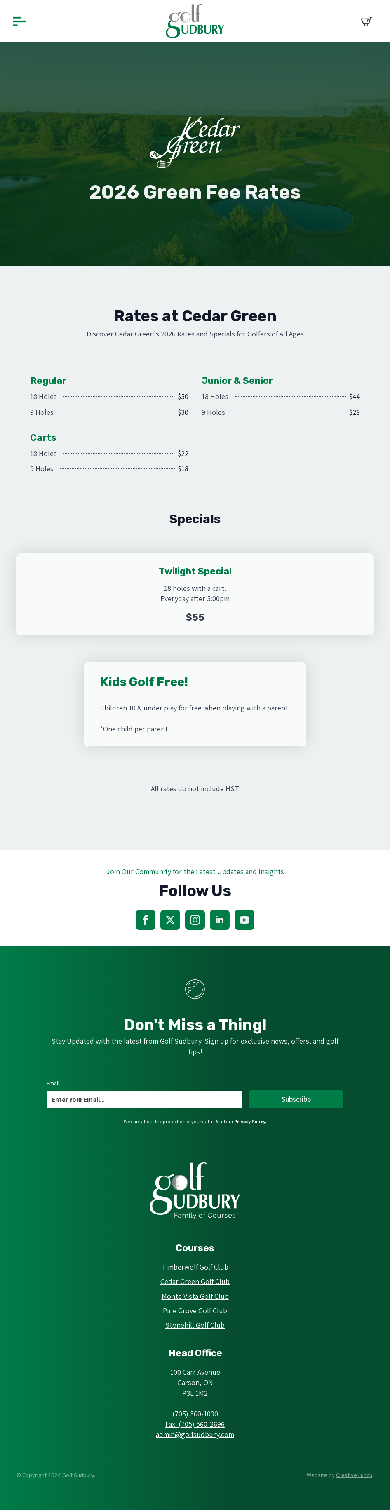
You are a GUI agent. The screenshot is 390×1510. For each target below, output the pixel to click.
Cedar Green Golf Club (195, 1281)
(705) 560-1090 (195, 1413)
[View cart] (366, 21)
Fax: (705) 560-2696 (195, 1424)
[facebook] (145, 920)
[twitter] (170, 920)
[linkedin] (220, 920)
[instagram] (195, 920)
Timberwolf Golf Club (195, 1267)
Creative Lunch (354, 1475)
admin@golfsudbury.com (195, 1434)
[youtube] (244, 920)
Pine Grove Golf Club (195, 1310)
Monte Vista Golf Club (195, 1296)
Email (53, 1083)
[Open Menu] (19, 21)
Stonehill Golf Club (195, 1325)
